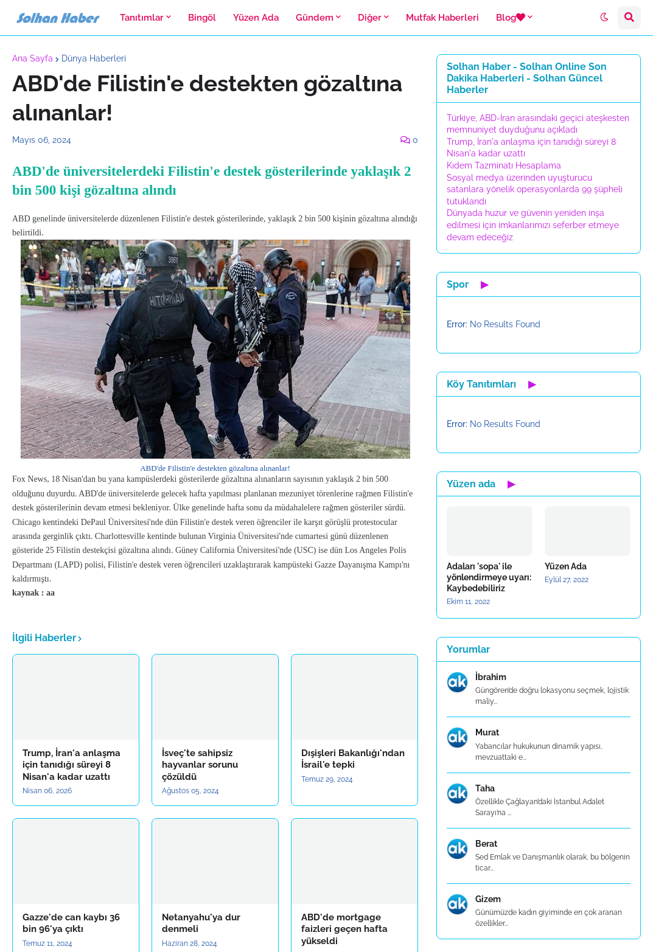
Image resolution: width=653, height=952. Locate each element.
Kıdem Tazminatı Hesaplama (504, 165)
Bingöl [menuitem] (202, 17)
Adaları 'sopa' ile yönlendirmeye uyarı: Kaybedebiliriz (489, 577)
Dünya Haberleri (93, 58)
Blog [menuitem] (510, 17)
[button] (604, 17)
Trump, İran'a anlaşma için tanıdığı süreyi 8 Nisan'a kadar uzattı (71, 765)
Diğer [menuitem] (370, 17)
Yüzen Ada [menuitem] (256, 17)
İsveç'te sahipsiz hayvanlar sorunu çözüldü (200, 765)
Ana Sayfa (32, 58)
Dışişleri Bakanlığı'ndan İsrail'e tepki (353, 759)
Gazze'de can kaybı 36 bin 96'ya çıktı (71, 923)
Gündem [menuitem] (314, 17)
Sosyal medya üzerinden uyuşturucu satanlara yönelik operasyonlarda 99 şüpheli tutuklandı (535, 189)
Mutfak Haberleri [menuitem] (442, 17)
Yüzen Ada (566, 566)
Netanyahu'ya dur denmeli (201, 923)
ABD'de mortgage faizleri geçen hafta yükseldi (344, 929)
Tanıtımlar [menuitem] (142, 17)
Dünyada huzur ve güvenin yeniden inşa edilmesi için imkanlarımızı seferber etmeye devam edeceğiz (533, 224)
